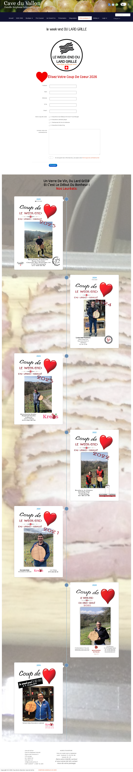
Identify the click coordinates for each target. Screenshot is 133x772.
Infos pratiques (85, 18)
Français (117, 18)
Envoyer (53, 165)
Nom (45, 91)
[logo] (22, 5)
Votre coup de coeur (41, 116)
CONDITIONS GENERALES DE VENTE (47, 770)
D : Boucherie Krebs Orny (57, 125)
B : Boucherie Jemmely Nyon (58, 119)
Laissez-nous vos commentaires (42, 131)
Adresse (44, 98)
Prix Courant (40, 18)
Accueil (11, 18)
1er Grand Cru (50, 18)
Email (45, 110)
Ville (45, 104)
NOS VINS (19, 18)
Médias (96, 18)
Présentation (62, 18)
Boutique (29, 18)
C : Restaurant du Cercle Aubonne (59, 122)
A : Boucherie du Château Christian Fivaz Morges (64, 117)
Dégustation (73, 18)
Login (104, 18)
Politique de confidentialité (91, 157)
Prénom (45, 85)
